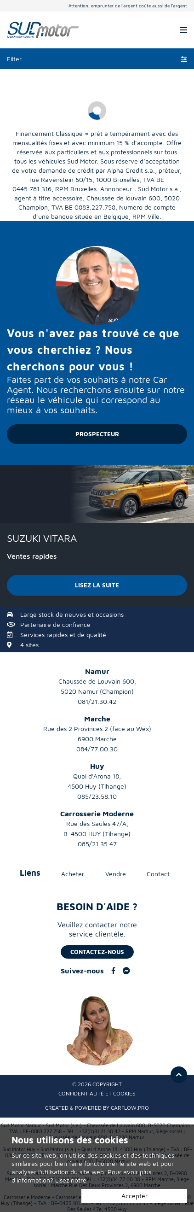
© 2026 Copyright (97, 1084)
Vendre (115, 874)
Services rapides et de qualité (63, 634)
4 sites (29, 645)
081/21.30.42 (97, 701)
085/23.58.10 (97, 796)
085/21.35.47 (97, 844)
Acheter (72, 874)
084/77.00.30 (97, 749)
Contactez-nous (97, 951)
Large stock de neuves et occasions (72, 614)
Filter (97, 59)
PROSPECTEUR (97, 434)
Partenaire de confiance (55, 624)
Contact (158, 874)
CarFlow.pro (130, 1107)
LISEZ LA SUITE (97, 585)
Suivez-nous (82, 970)
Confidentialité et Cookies (97, 1093)
